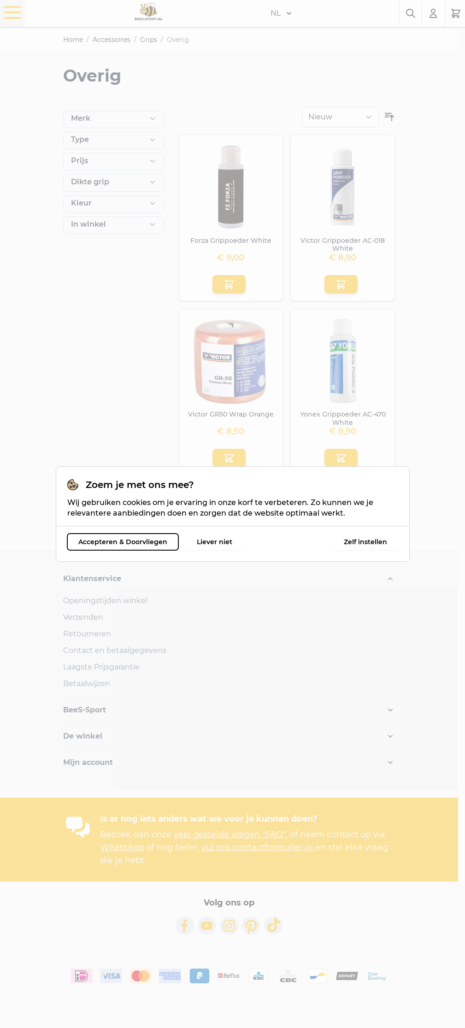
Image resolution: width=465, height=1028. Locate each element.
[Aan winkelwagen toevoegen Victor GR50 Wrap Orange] (229, 458)
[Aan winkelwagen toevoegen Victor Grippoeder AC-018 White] (341, 284)
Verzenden (83, 617)
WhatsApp (122, 847)
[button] (229, 579)
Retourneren (87, 633)
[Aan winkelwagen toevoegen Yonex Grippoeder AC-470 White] (341, 458)
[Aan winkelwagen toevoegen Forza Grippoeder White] (229, 284)
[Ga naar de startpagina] (149, 11)
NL (281, 13)
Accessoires (111, 39)
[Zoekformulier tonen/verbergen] (410, 13)
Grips (148, 39)
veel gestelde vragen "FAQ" (230, 834)
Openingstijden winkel (105, 600)
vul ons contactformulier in (258, 847)
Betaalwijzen (86, 683)
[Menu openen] (12, 12)
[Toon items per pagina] (378, 511)
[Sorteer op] (340, 117)
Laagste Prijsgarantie (101, 667)
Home (73, 39)
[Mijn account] (433, 13)
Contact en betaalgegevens (114, 650)
